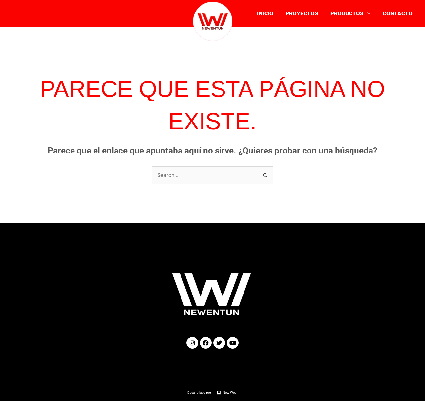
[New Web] (227, 393)
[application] (368, 13)
